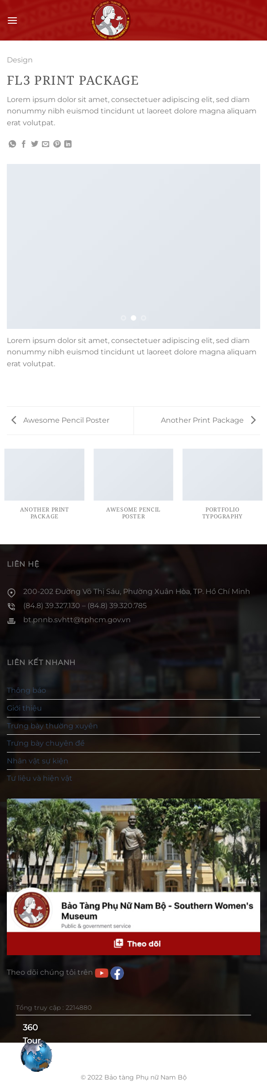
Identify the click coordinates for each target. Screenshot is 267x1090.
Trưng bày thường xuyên (52, 726)
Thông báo (26, 690)
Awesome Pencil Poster (60, 420)
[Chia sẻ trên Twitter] (34, 144)
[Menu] (12, 20)
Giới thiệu (24, 708)
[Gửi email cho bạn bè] (45, 144)
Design (20, 60)
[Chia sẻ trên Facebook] (23, 144)
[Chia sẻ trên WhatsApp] (12, 144)
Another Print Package (208, 420)
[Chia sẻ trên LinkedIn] (68, 144)
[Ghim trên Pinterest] (57, 144)
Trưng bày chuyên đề (46, 743)
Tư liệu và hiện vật (39, 778)
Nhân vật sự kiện (37, 761)
